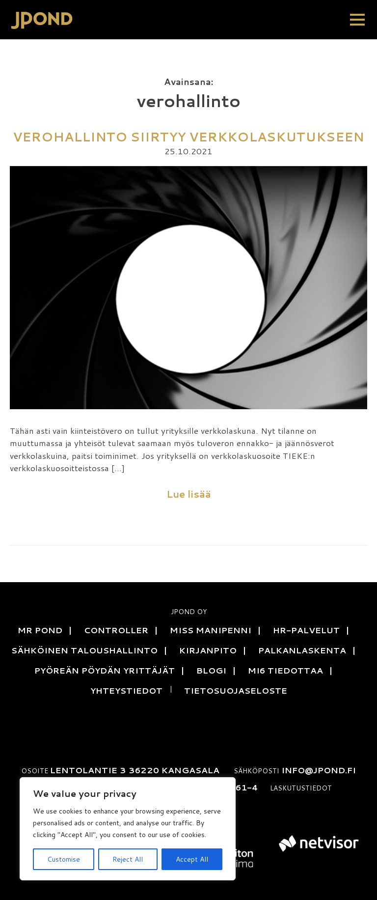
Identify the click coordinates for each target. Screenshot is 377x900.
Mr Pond (40, 630)
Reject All (127, 859)
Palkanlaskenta (302, 650)
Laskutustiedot (301, 787)
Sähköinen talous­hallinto (84, 650)
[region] (128, 828)
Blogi (211, 670)
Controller (116, 630)
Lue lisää (188, 494)
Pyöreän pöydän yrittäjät (104, 670)
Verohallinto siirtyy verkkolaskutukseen (188, 136)
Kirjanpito (208, 650)
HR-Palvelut (306, 630)
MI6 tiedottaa (285, 670)
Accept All (192, 859)
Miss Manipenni (210, 630)
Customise (63, 859)
